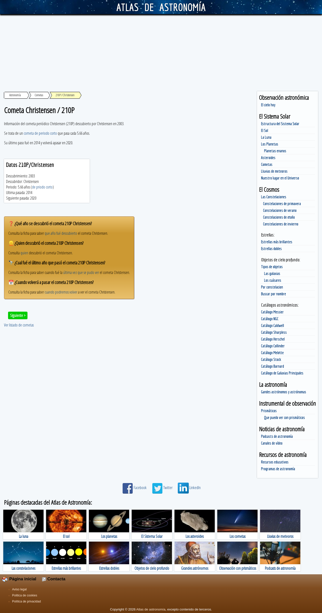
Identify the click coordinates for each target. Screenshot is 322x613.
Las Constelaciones (273, 197)
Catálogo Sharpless (274, 332)
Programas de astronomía (278, 468)
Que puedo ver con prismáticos (284, 417)
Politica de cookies (24, 595)
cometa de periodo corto (40, 133)
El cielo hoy (268, 105)
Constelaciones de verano (280, 210)
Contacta (53, 579)
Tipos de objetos (272, 266)
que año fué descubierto (61, 233)
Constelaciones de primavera (282, 203)
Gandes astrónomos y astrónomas (283, 392)
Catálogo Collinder (273, 346)
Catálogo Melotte (272, 352)
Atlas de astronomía (150, 609)
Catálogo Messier (272, 312)
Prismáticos (269, 410)
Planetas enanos (275, 151)
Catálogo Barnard (272, 366)
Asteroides (268, 157)
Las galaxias (272, 273)
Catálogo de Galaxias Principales (282, 373)
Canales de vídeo (271, 443)
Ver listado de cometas (19, 325)
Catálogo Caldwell (272, 325)
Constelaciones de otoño (279, 217)
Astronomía (15, 95)
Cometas (266, 164)
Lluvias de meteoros (274, 171)
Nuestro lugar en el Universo (280, 178)
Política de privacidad (26, 601)
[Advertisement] (161, 52)
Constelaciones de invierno (280, 224)
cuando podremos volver (61, 292)
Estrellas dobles (271, 248)
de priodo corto (42, 187)
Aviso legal (19, 589)
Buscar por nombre (273, 294)
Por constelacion (272, 287)
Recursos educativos (275, 462)
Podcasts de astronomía (277, 436)
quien (24, 253)
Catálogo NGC (269, 318)
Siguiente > (17, 315)
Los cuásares (272, 280)
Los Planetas (269, 144)
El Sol (264, 130)
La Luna (266, 137)
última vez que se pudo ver (81, 272)
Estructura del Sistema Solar (280, 123)
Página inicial (19, 579)
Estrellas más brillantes (276, 242)
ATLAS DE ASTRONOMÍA (161, 7)
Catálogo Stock (271, 359)
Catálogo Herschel (273, 339)
